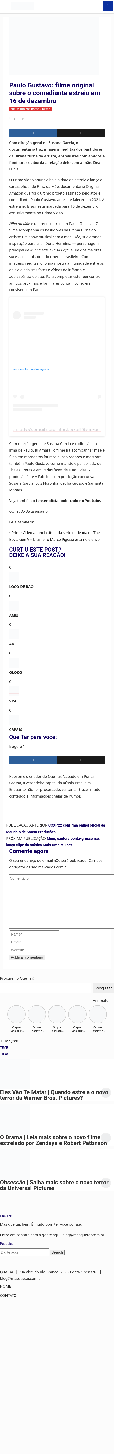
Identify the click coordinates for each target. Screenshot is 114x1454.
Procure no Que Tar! (17, 978)
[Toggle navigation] (5, 6)
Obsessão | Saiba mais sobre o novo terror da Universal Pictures (54, 1185)
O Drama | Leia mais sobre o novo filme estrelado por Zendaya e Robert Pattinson (53, 1140)
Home (5, 1286)
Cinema (19, 119)
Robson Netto (40, 109)
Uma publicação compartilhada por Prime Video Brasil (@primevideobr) (58, 429)
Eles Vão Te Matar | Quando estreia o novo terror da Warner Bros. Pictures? (54, 1095)
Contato (8, 1295)
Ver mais (100, 1000)
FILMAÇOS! (9, 1041)
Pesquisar (104, 988)
